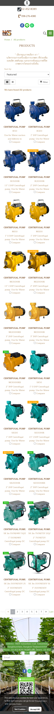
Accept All (35, 709)
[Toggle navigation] (50, 33)
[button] (44, 33)
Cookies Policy (15, 703)
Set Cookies (20, 709)
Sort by (8, 69)
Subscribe (8, 663)
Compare (16, 142)
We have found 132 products (17, 89)
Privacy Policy (41, 700)
